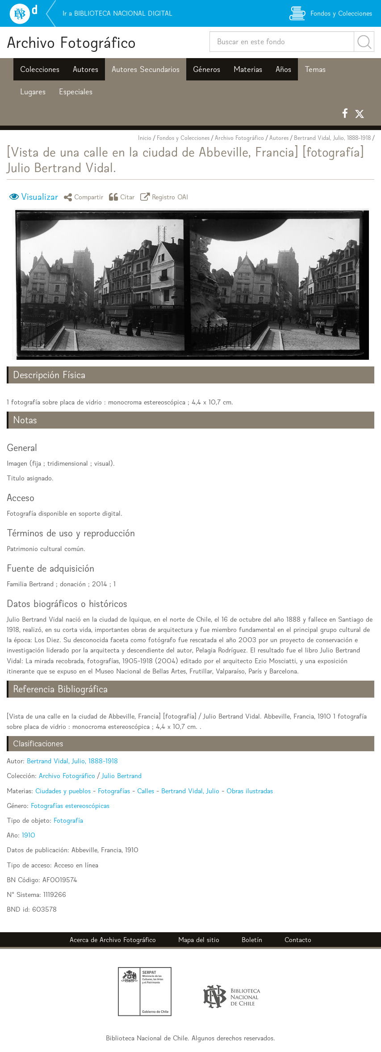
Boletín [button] (252, 939)
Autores (85, 69)
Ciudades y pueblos (63, 791)
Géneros (206, 69)
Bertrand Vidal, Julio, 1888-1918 (332, 138)
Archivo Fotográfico (71, 42)
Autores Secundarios (146, 69)
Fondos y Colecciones (183, 138)
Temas (315, 69)
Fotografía (68, 820)
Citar (123, 197)
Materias (248, 69)
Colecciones (39, 69)
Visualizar (39, 196)
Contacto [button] (298, 939)
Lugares (33, 92)
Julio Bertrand (122, 775)
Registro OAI (165, 197)
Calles (145, 791)
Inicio (144, 138)
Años (283, 69)
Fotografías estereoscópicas (70, 805)
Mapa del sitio (198, 939)
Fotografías (114, 791)
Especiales (75, 92)
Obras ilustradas (249, 791)
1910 (28, 835)
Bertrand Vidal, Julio (190, 791)
